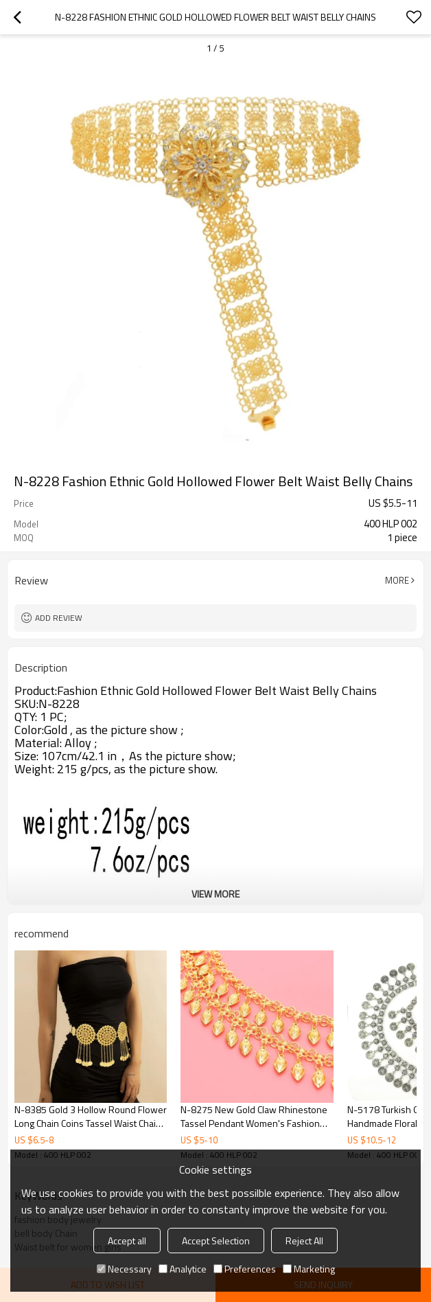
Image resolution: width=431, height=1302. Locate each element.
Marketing (309, 1268)
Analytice (183, 1268)
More (397, 580)
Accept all (127, 1240)
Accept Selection (216, 1240)
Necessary (124, 1268)
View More (215, 894)
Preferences (244, 1268)
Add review (58, 617)
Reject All (304, 1240)
